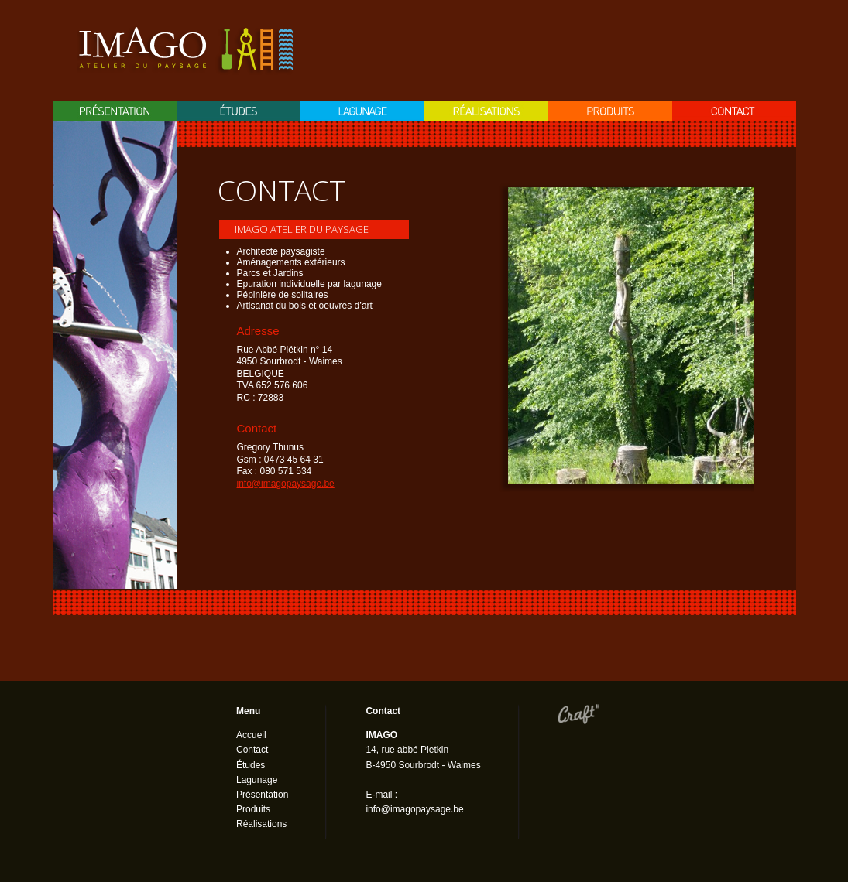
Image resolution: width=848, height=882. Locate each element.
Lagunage (362, 111)
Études (250, 765)
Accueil (251, 735)
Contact (734, 111)
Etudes (238, 111)
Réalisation (486, 111)
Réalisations (261, 824)
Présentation (115, 111)
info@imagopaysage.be (286, 483)
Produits (610, 111)
